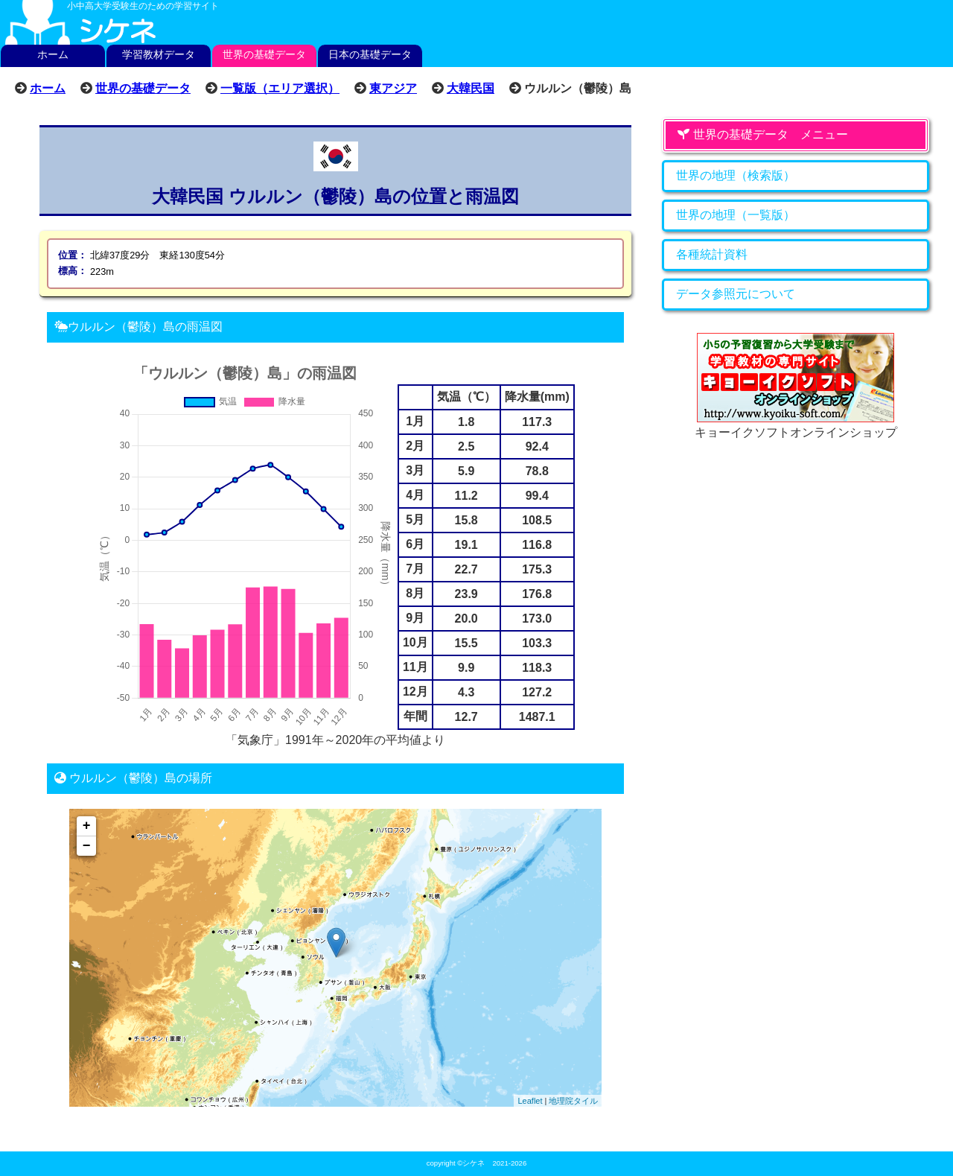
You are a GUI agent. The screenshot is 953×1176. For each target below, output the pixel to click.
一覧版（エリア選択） (280, 88)
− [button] (87, 846)
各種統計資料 (712, 254)
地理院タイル (573, 1100)
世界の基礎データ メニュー (762, 134)
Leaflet (529, 1100)
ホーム (52, 54)
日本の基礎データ (370, 54)
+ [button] (87, 826)
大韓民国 (470, 88)
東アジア (393, 88)
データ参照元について (735, 293)
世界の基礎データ (264, 54)
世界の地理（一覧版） (735, 215)
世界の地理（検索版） (735, 175)
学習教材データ (158, 54)
